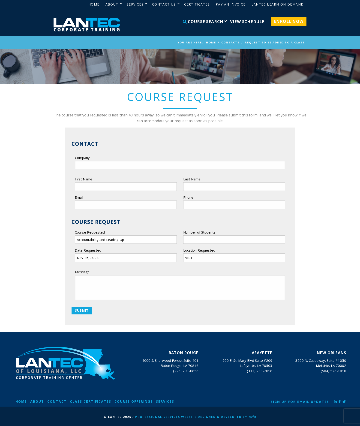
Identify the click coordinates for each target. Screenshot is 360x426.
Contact (57, 401)
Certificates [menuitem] (197, 4)
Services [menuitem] (135, 4)
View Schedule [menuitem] (247, 21)
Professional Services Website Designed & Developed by (195, 417)
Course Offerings (133, 401)
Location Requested (199, 250)
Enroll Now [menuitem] (288, 21)
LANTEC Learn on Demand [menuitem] (278, 4)
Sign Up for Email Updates (300, 401)
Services (165, 401)
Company (82, 157)
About (37, 401)
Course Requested (90, 232)
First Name (83, 179)
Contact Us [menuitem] (164, 4)
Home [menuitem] (93, 4)
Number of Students (199, 232)
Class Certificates (90, 401)
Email (79, 197)
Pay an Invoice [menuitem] (231, 4)
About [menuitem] (111, 4)
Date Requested (88, 250)
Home (21, 401)
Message (82, 272)
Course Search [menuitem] (203, 21)
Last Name (192, 179)
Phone (188, 197)
